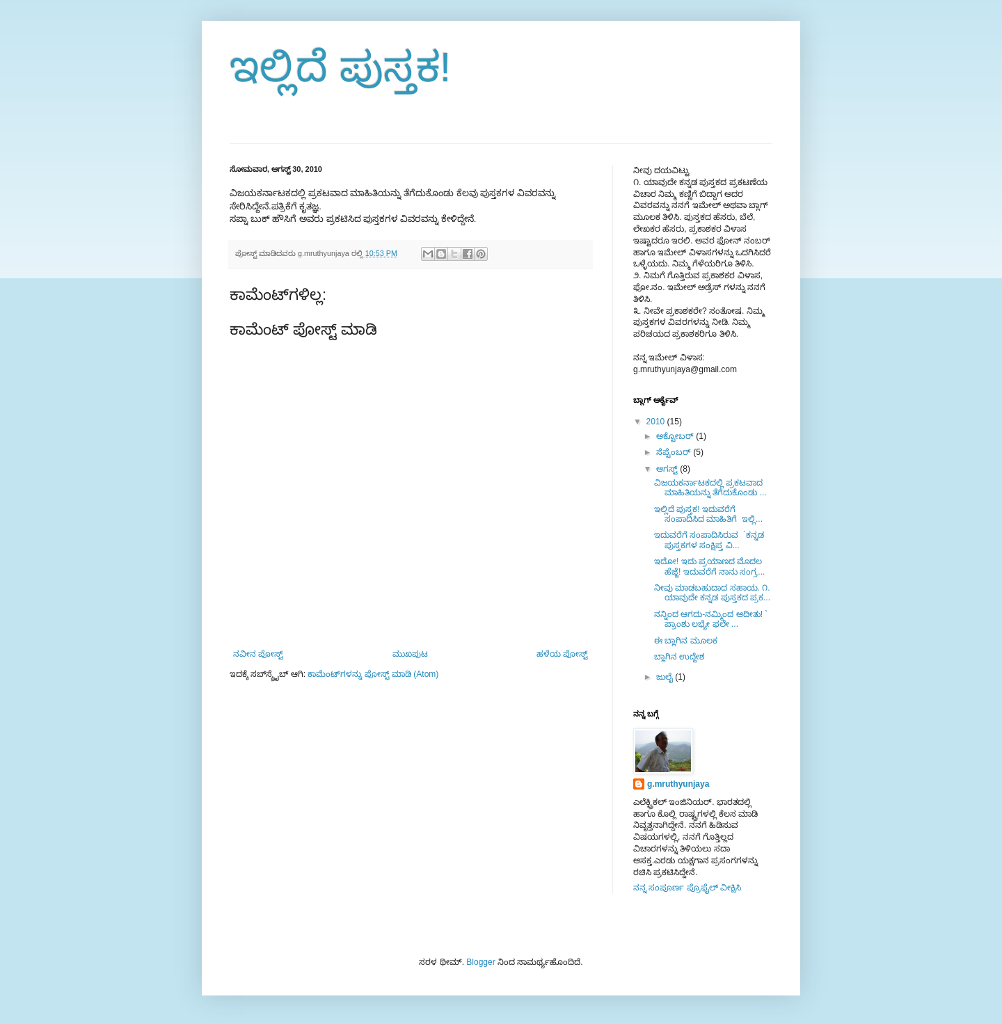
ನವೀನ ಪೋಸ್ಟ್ (258, 654)
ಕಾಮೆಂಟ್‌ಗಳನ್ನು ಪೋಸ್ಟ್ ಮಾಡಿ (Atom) (373, 674)
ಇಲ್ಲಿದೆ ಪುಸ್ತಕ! (340, 67)
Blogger (480, 962)
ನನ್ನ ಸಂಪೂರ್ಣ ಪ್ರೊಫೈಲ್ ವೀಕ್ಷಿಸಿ (687, 888)
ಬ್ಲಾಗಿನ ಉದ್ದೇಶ (679, 657)
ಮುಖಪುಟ (410, 654)
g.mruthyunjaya (678, 784)
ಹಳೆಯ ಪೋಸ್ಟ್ (562, 654)
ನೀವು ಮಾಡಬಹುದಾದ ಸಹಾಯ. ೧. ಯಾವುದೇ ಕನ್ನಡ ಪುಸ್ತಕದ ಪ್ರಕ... (712, 592)
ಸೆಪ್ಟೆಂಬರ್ (674, 452)
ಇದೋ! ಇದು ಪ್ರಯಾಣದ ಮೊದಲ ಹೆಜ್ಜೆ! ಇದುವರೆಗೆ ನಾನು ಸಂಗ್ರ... (709, 566)
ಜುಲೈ (665, 677)
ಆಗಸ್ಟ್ (668, 469)
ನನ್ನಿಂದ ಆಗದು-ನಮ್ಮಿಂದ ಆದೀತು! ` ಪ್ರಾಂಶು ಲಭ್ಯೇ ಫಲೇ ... (711, 619)
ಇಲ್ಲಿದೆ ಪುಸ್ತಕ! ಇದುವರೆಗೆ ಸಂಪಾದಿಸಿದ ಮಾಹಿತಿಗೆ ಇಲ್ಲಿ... (708, 514)
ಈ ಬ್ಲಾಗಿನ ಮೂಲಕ (685, 641)
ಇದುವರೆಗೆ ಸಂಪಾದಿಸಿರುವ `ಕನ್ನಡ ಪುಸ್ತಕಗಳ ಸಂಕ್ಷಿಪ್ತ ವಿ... (709, 540)
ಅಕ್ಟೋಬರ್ (676, 436)
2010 (656, 421)
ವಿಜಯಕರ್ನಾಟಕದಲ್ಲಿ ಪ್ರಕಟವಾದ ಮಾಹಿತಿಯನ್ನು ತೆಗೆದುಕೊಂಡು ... (710, 487)
